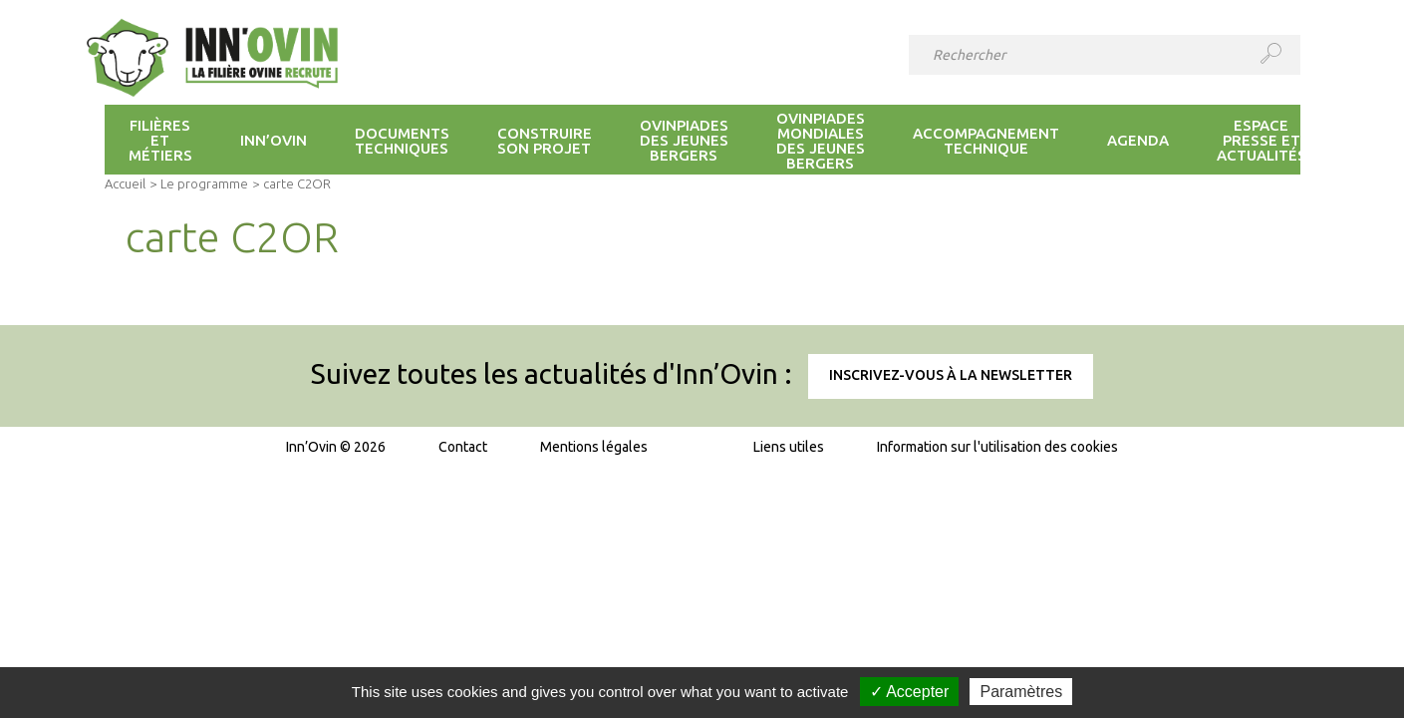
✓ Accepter (910, 691)
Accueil (125, 183)
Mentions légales (594, 447)
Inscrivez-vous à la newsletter (950, 375)
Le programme (204, 183)
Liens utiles (788, 447)
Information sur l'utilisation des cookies (997, 447)
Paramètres (1021, 691)
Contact (462, 447)
